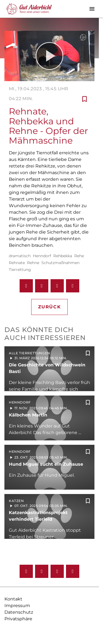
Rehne (33, 262)
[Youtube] (57, 571)
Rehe (79, 255)
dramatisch (20, 255)
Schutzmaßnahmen (60, 262)
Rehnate (17, 262)
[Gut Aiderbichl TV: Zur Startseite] (29, 9)
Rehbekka (62, 255)
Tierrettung (20, 269)
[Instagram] (41, 571)
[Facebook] (26, 571)
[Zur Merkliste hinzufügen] (84, 98)
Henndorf (42, 255)
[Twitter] (72, 571)
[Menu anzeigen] (92, 8)
